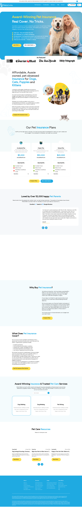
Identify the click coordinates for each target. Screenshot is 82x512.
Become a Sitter (61, 484)
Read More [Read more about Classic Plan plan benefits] (36, 173)
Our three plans (16, 361)
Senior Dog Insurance (38, 484)
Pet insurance (15, 339)
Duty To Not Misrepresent (51, 488)
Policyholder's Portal (27, 489)
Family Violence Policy (50, 485)
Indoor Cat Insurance (38, 489)
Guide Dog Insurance (38, 482)
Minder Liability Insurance (62, 485)
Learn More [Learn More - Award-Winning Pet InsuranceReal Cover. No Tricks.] (16, 45)
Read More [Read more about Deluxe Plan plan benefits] (56, 173)
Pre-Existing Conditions (39, 485)
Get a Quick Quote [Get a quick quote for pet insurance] (47, 181)
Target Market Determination (52, 484)
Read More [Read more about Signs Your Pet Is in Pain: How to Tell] (36, 460)
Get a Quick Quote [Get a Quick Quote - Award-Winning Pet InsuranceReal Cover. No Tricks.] (29, 45)
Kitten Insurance (38, 488)
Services (53, 4)
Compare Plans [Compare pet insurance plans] (34, 181)
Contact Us (25, 484)
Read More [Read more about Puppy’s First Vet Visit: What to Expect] (56, 460)
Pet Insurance (38, 4)
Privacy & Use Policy (27, 485)
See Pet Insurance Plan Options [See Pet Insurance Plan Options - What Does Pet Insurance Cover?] (21, 368)
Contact (63, 4)
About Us (25, 482)
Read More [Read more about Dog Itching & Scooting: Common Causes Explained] (16, 460)
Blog (59, 489)
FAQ (58, 4)
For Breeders (46, 4)
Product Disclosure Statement (52, 482)
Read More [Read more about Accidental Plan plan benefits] (16, 173)
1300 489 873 (71, 5)
